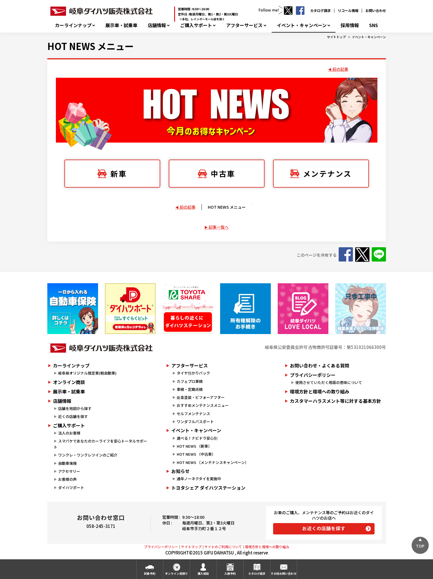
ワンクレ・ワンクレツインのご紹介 (87, 455)
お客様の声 (67, 479)
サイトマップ (191, 546)
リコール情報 (348, 10)
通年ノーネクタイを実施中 (199, 478)
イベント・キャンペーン (302, 25)
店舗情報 (157, 25)
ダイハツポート (71, 487)
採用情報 (350, 25)
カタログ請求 (320, 10)
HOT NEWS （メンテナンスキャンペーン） (213, 462)
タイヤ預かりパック (193, 373)
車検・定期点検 (190, 389)
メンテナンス (327, 173)
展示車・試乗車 (121, 25)
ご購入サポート (196, 25)
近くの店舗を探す (73, 416)
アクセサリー (69, 471)
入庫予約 (230, 573)
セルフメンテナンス (193, 413)
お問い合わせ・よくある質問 (319, 365)
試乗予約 (149, 573)
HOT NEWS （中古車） (196, 454)
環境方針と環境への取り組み (319, 391)
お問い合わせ (375, 10)
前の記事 (340, 69)
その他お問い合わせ (283, 573)
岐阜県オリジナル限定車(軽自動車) (87, 373)
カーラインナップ (73, 25)
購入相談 (203, 573)
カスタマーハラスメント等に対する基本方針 (335, 400)
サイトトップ (336, 37)
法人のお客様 (69, 433)
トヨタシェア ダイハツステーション (208, 487)
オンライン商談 (69, 382)
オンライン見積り (176, 573)
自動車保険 (67, 463)
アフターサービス (244, 25)
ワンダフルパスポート (195, 421)
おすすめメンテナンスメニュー (203, 405)
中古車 (223, 173)
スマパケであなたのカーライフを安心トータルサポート (100, 444)
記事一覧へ (219, 227)
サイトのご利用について (223, 546)
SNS (373, 25)
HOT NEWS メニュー (90, 46)
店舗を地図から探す (75, 408)
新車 (118, 173)
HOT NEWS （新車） (194, 446)
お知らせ (180, 471)
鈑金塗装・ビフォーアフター (201, 397)
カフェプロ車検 (190, 381)
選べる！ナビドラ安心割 (197, 438)
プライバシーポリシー (313, 374)
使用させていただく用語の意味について (328, 382)
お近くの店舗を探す (323, 528)
